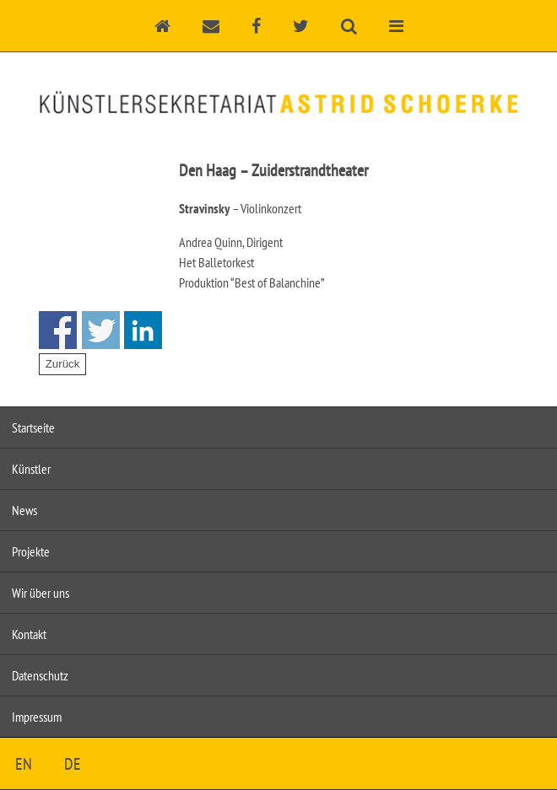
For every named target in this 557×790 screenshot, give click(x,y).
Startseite (33, 427)
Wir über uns (40, 592)
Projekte (31, 551)
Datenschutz (40, 675)
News (24, 510)
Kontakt (29, 634)
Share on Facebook (58, 330)
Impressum (37, 716)
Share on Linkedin (143, 330)
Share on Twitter (101, 330)
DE (72, 764)
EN (23, 764)
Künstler (31, 468)
